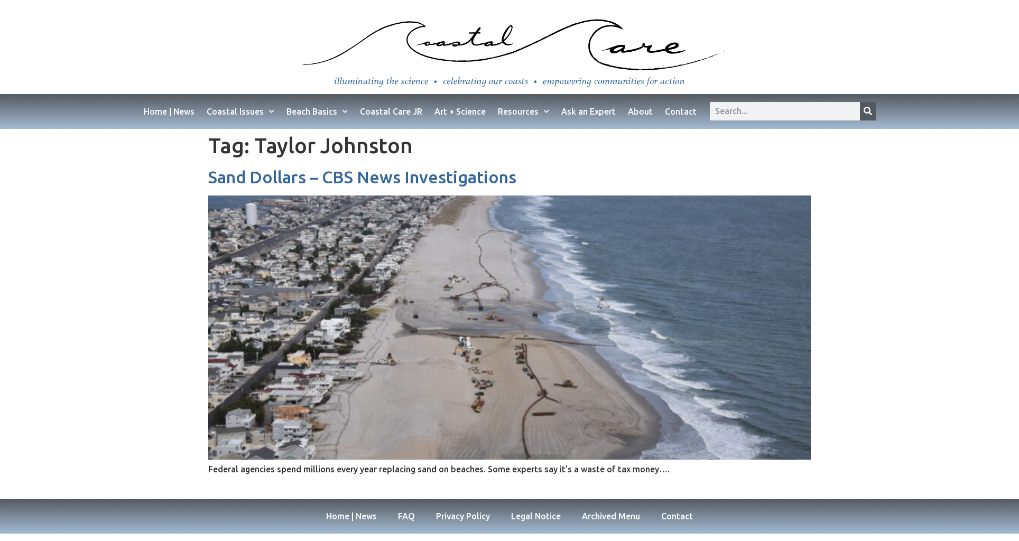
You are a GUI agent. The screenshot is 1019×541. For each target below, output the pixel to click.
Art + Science (460, 111)
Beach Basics (317, 111)
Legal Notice (536, 516)
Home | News (169, 111)
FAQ (406, 516)
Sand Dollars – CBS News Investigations (362, 176)
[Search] (868, 111)
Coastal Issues (240, 111)
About (640, 111)
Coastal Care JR (391, 111)
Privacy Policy (463, 516)
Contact (681, 111)
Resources (523, 111)
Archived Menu (611, 516)
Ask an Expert (588, 111)
